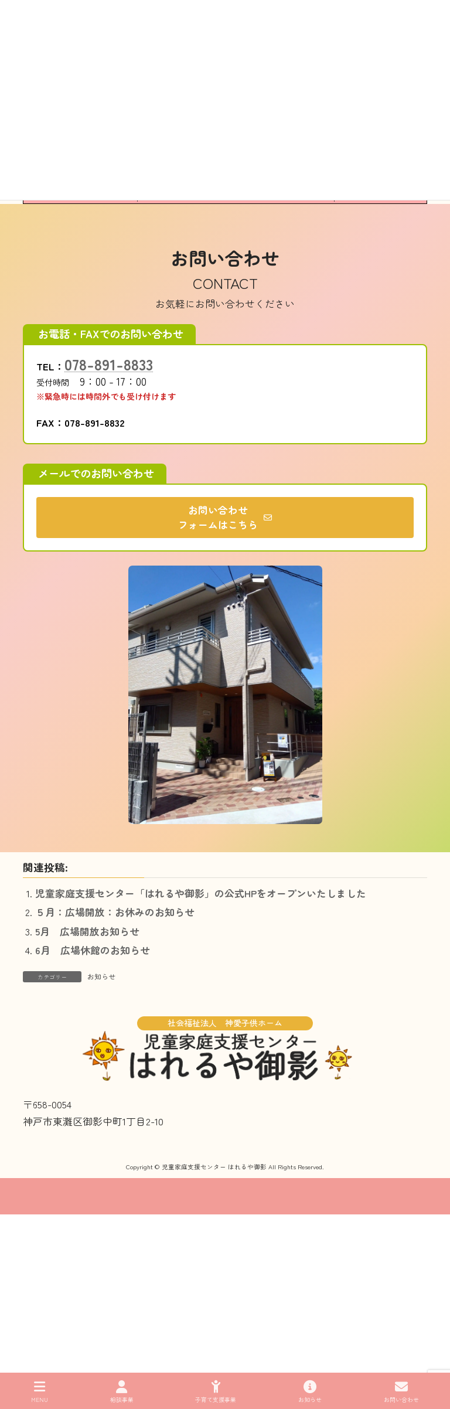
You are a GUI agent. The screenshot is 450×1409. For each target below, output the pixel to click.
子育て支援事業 (215, 1391)
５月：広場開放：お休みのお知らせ (115, 912)
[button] (225, 517)
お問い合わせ (401, 1391)
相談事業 (122, 1391)
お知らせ (101, 976)
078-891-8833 (108, 364)
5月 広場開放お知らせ (87, 931)
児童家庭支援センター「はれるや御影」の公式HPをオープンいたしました (200, 893)
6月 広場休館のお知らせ (92, 950)
